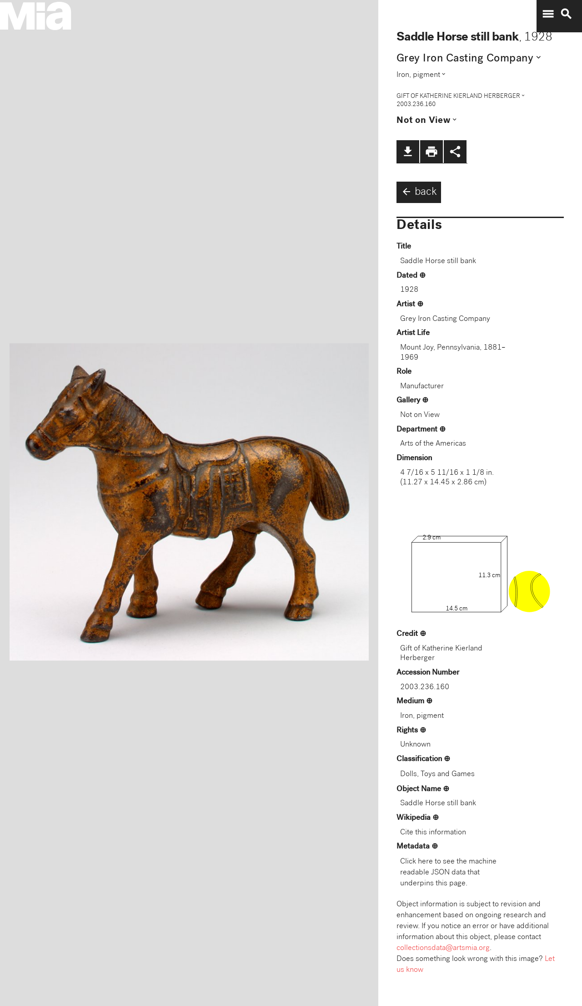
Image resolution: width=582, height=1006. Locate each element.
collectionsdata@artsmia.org (443, 948)
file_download (408, 151)
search (566, 14)
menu (548, 14)
